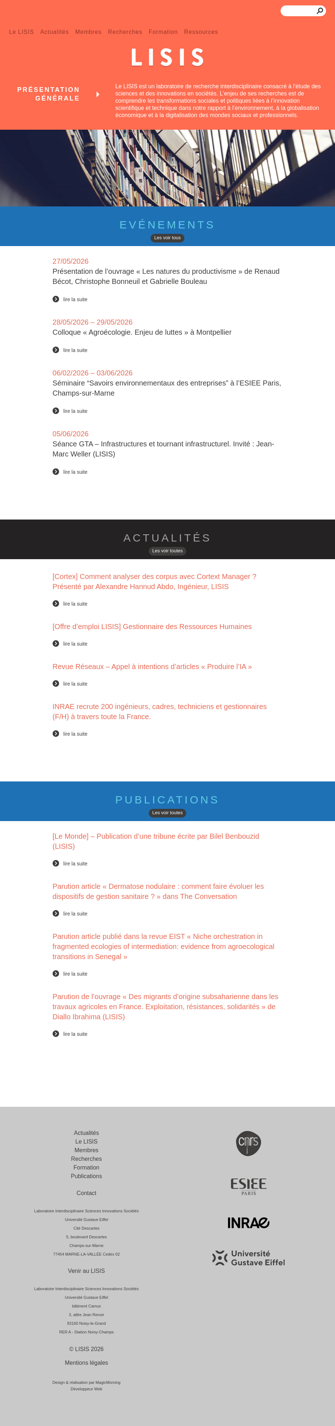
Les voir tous (167, 237)
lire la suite (75, 299)
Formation (163, 32)
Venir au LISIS (86, 1271)
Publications (86, 1176)
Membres (88, 32)
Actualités (54, 32)
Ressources (201, 32)
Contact (86, 1193)
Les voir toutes (167, 550)
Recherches (125, 32)
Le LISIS (21, 32)
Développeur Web (86, 1389)
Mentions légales (86, 1363)
